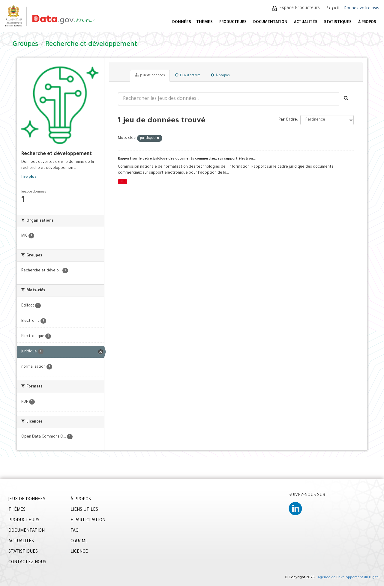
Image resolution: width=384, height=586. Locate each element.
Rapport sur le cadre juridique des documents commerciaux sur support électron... (187, 159)
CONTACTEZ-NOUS (27, 562)
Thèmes (204, 22)
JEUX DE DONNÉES (26, 499)
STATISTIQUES (338, 22)
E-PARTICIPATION (87, 520)
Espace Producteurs (299, 8)
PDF (122, 181)
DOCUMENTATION (270, 22)
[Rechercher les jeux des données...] (228, 99)
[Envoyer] (346, 99)
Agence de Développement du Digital (349, 578)
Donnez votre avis (361, 8)
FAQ (74, 531)
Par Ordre (287, 120)
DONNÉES (181, 22)
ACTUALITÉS (305, 22)
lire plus (28, 177)
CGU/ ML (79, 541)
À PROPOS (367, 22)
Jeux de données (150, 75)
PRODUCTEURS (233, 22)
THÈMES (17, 510)
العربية (333, 8)
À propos (220, 75)
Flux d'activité (188, 75)
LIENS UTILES (84, 510)
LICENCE (79, 552)
